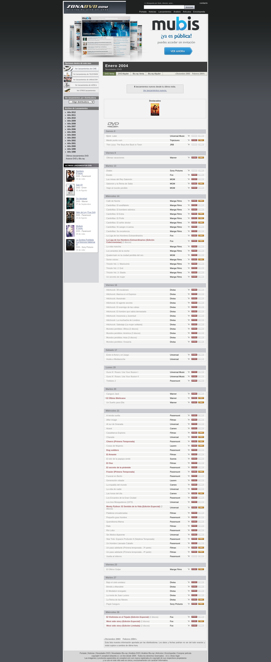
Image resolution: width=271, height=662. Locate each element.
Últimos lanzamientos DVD (77, 156)
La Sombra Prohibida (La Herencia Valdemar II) (85, 242)
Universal (174, 355)
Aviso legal (175, 656)
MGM (172, 179)
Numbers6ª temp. (80, 172)
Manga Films (176, 201)
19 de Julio (80, 250)
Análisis (177, 12)
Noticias (152, 12)
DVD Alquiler (123, 74)
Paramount (175, 381)
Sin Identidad (81, 199)
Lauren (173, 446)
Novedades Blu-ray (120, 653)
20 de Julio (80, 179)
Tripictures (175, 140)
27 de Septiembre (83, 204)
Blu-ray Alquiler (154, 74)
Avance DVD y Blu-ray (75, 159)
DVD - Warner (82, 201)
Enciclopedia (199, 12)
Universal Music (177, 136)
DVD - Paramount (83, 176)
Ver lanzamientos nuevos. (155, 90)
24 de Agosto (81, 218)
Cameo (173, 428)
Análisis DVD (134, 653)
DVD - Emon (81, 188)
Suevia (173, 459)
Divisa (173, 290)
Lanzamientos (164, 12)
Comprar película (184, 653)
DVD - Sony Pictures (84, 247)
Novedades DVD (103, 653)
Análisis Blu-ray (148, 653)
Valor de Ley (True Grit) (86, 212)
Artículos (187, 12)
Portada (143, 12)
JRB (172, 145)
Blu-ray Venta (138, 74)
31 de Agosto (81, 190)
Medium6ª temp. (79, 227)
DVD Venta (109, 74)
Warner (173, 158)
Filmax (173, 420)
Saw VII (79, 185)
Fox (171, 175)
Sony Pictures (176, 171)
